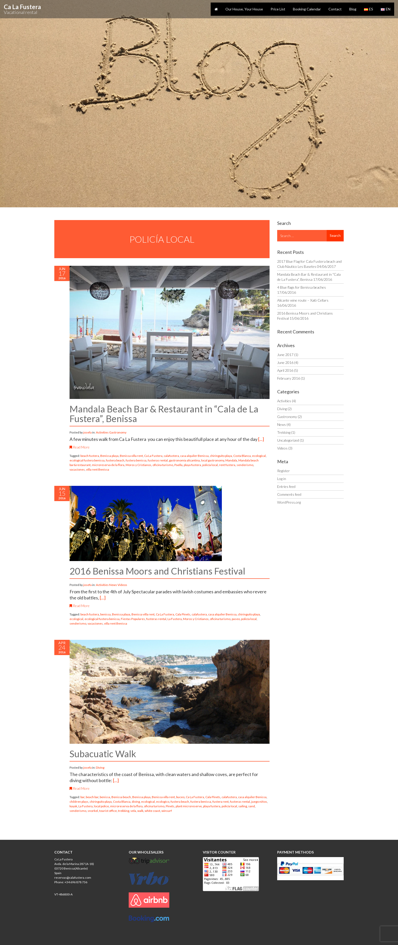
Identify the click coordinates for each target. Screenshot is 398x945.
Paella (178, 465)
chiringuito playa (221, 456)
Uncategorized (288, 440)
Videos (122, 585)
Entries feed (286, 486)
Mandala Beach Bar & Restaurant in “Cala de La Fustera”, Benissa (164, 413)
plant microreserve (189, 806)
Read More (80, 447)
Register (283, 471)
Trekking (283, 432)
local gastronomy (212, 460)
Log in (281, 478)
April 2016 (285, 370)
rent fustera (227, 465)
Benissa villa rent (131, 456)
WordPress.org (289, 502)
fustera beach (115, 460)
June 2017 (285, 354)
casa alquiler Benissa (194, 456)
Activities (102, 432)
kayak (73, 806)
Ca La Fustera (153, 456)
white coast (152, 811)
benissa (105, 614)
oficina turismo (163, 465)
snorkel (93, 811)
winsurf (166, 811)
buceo (180, 797)
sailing (242, 806)
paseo (236, 619)
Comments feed (289, 494)
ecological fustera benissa (87, 460)
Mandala (231, 460)
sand (251, 806)
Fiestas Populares (133, 619)
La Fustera (175, 619)
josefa (87, 432)
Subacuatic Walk (103, 753)
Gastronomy (117, 432)
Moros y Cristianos (138, 465)
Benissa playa (109, 456)
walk (140, 811)
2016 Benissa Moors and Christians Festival (157, 571)
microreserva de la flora (108, 465)
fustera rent (220, 801)
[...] (261, 439)
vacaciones (77, 469)
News (113, 585)
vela (133, 811)
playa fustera (192, 465)
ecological (259, 456)
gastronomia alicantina (184, 460)
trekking (123, 811)
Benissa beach (121, 797)
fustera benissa (136, 460)
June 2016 (285, 362)
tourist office (108, 811)
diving (136, 801)
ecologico (162, 801)
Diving (100, 767)
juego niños (259, 801)
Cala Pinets (182, 614)
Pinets (170, 806)
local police (101, 806)
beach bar (92, 797)
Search (335, 235)
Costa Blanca (242, 456)
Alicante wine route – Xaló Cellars (302, 300)
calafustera (171, 456)
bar (82, 797)
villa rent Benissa (97, 469)
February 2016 (288, 378)
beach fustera (89, 456)
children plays (79, 801)
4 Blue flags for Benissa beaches (301, 287)
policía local (210, 465)
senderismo (245, 465)
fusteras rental (158, 460)
